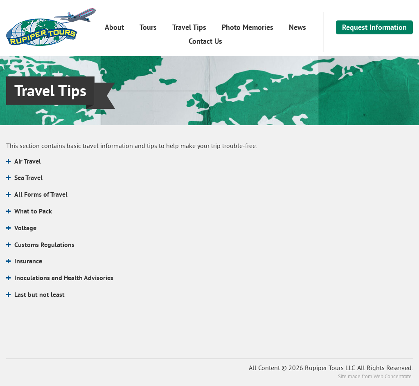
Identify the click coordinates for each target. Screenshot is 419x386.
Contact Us (205, 41)
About (114, 27)
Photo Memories (247, 27)
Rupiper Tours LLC (51, 27)
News (297, 27)
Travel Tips (189, 27)
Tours (148, 27)
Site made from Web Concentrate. (375, 377)
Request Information (374, 27)
